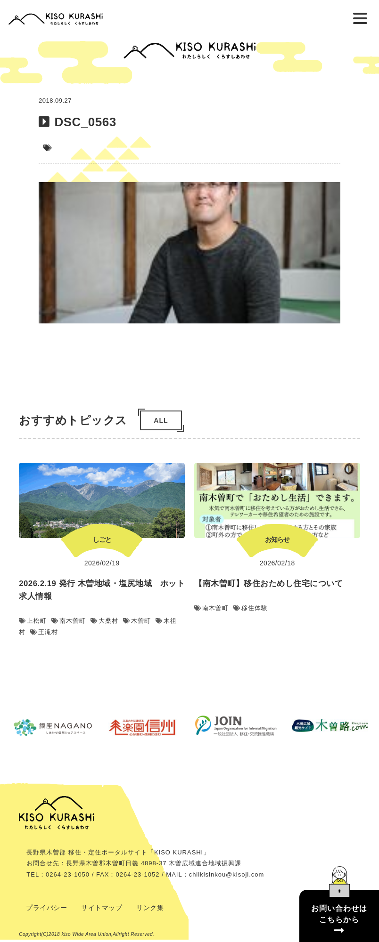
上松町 (77, 623)
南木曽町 (113, 623)
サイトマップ (101, 910)
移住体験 (295, 610)
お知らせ (321, 542)
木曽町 (181, 623)
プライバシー (46, 910)
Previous (7, 557)
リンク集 (150, 910)
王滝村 (88, 634)
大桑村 (149, 623)
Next (372, 557)
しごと (146, 542)
